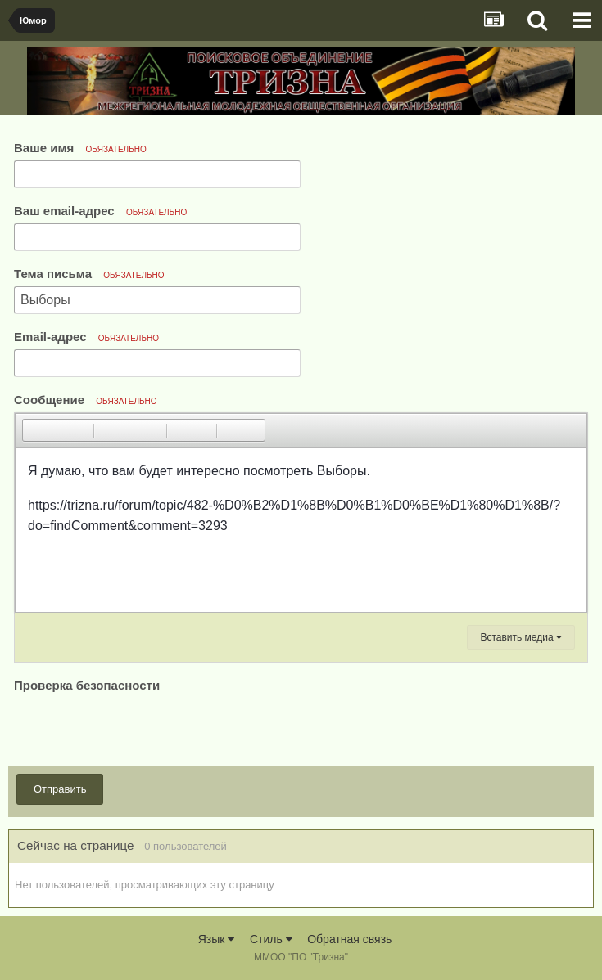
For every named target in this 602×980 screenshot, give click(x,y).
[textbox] (301, 530)
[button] (34, 430)
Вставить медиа (521, 637)
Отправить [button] (60, 789)
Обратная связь (349, 939)
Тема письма (89, 274)
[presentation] (138, 728)
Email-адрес (86, 337)
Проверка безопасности (87, 685)
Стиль (271, 939)
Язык (216, 939)
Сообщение (85, 400)
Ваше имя (80, 148)
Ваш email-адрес (100, 211)
